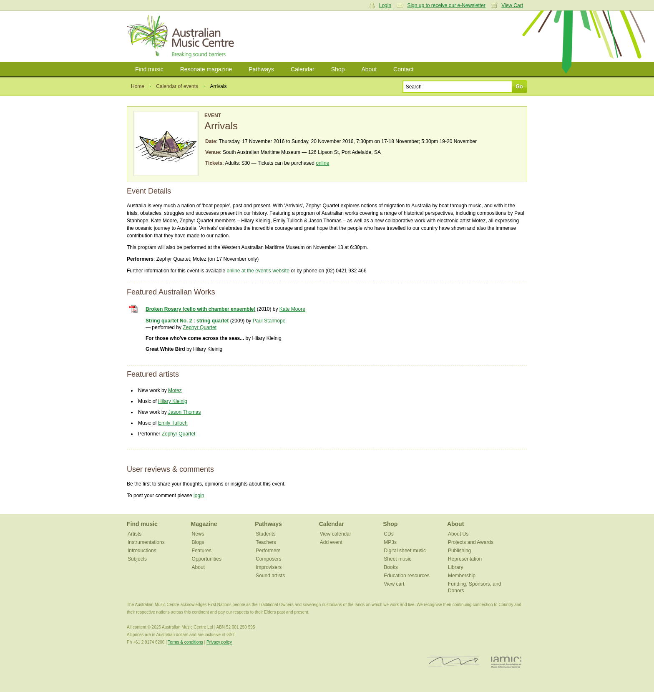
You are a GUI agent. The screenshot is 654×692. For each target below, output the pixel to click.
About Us (458, 534)
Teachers (266, 542)
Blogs (198, 542)
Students (265, 534)
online (322, 163)
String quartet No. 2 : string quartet (187, 321)
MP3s (390, 542)
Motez (175, 390)
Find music (149, 69)
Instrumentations (146, 542)
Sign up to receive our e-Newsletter (446, 5)
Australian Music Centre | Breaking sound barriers (182, 36)
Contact (403, 69)
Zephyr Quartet (199, 327)
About (369, 69)
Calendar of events (177, 86)
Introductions (142, 551)
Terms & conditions (185, 642)
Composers (268, 559)
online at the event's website (257, 271)
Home (137, 86)
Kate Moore (292, 309)
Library (455, 567)
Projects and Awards (470, 542)
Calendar (302, 69)
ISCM (453, 661)
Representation (465, 559)
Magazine (204, 524)
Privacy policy (219, 642)
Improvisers (269, 567)
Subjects (137, 559)
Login (385, 5)
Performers (268, 551)
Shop (338, 69)
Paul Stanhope (269, 321)
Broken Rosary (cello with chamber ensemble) (200, 309)
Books (390, 567)
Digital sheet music (405, 551)
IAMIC (506, 661)
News (198, 534)
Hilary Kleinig (172, 401)
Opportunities (206, 559)
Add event (331, 542)
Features (201, 551)
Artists (134, 534)
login (199, 495)
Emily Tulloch (173, 423)
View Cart (512, 5)
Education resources (406, 576)
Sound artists (270, 576)
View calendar (335, 534)
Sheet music (397, 559)
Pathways (261, 69)
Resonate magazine (206, 69)
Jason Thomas (184, 412)
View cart (394, 584)
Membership (461, 576)
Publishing (459, 551)
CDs (388, 534)
